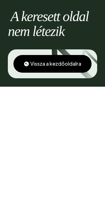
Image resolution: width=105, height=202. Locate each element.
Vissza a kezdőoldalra (55, 63)
